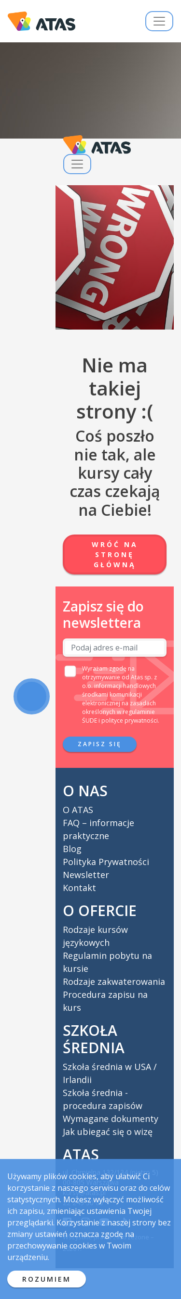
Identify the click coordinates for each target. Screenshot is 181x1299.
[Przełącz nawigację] (159, 21)
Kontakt (79, 887)
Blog (72, 848)
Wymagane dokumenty (110, 1118)
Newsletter (86, 874)
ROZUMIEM (46, 1279)
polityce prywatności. (130, 720)
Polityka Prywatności (106, 861)
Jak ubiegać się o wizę (108, 1131)
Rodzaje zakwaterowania (114, 981)
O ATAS (78, 809)
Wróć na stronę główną (115, 554)
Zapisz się (100, 744)
